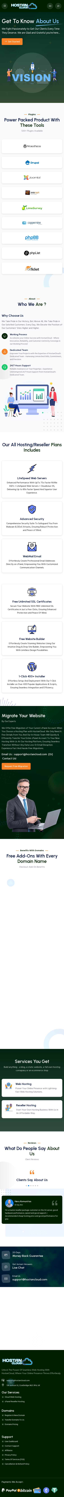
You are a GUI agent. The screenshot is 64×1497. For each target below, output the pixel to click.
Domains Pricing (11, 1424)
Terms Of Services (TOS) (15, 1459)
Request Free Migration (16, 766)
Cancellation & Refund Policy (17, 1464)
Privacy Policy (10, 1455)
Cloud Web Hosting (13, 1397)
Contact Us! (9, 758)
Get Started (12, 41)
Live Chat (18, 1267)
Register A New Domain (15, 1415)
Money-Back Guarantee (27, 1256)
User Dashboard (11, 1441)
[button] (26, 1185)
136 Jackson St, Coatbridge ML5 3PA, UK (21, 1385)
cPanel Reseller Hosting (15, 1401)
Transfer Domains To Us (14, 1419)
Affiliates (8, 1450)
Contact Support (12, 1446)
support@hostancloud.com (30, 754)
